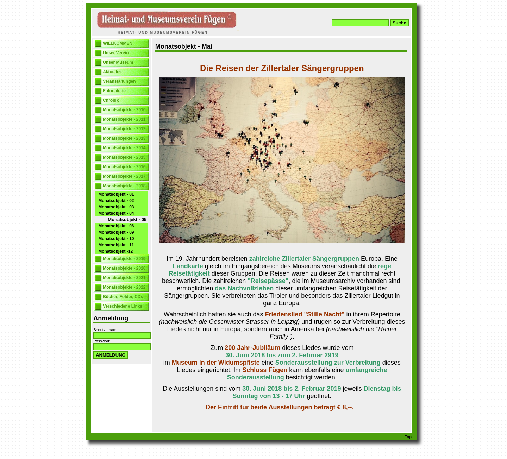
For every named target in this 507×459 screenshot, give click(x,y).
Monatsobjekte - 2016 (124, 166)
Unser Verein (116, 52)
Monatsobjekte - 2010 (124, 109)
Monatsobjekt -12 (115, 251)
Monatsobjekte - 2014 (124, 147)
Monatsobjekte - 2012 (124, 128)
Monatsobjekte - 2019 (124, 258)
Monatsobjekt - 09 (116, 232)
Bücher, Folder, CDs (123, 296)
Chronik (111, 100)
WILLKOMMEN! (118, 43)
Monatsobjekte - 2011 (124, 119)
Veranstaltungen (119, 81)
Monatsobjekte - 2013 (124, 138)
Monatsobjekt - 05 (127, 219)
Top (408, 437)
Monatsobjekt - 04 (116, 213)
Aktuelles (112, 71)
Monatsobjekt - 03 (116, 207)
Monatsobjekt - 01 (116, 194)
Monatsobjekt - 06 (116, 226)
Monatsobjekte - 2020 (124, 268)
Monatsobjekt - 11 (116, 245)
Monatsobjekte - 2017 (124, 176)
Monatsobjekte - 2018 (124, 185)
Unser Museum (118, 62)
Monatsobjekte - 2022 (124, 287)
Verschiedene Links (122, 306)
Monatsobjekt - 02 (116, 200)
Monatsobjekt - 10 (116, 238)
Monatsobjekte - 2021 (124, 277)
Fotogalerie (114, 90)
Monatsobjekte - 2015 (124, 157)
